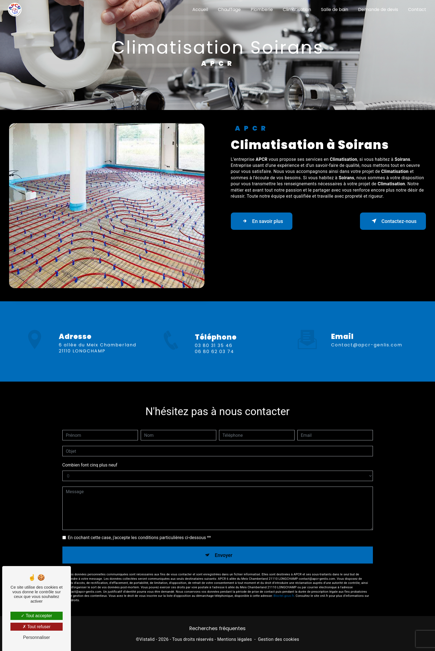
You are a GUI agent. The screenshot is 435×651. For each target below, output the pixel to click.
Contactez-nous (390, 221)
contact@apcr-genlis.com (366, 338)
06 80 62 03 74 (214, 358)
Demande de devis (378, 9)
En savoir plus (264, 221)
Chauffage (228, 9)
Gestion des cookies (278, 640)
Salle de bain (334, 9)
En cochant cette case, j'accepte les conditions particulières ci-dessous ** (139, 531)
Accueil (199, 9)
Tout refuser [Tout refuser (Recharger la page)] (37, 626)
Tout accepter (36, 615)
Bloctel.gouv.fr (283, 590)
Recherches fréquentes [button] (217, 630)
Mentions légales (234, 640)
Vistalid (147, 640)
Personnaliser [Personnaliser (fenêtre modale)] (36, 637)
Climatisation (296, 9)
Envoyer (223, 549)
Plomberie (261, 9)
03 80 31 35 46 (213, 352)
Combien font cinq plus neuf (89, 458)
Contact (417, 9)
